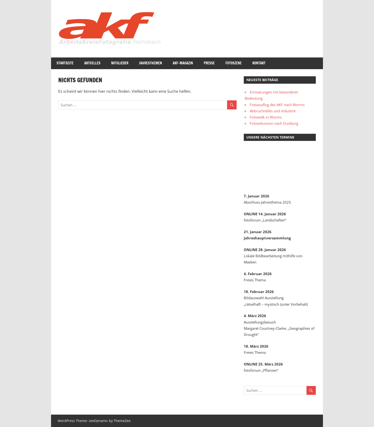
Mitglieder (119, 63)
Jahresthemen (150, 63)
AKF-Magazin (183, 63)
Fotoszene (233, 63)
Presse (209, 63)
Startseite (65, 63)
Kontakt (258, 63)
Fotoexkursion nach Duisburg (274, 123)
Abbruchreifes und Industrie (273, 110)
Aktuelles (92, 63)
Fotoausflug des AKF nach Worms (277, 104)
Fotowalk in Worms (266, 117)
